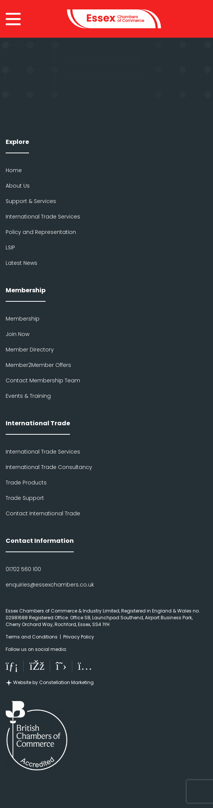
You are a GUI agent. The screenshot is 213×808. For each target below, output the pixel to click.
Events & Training (28, 396)
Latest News (21, 263)
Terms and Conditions (32, 637)
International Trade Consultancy (49, 467)
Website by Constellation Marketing (50, 682)
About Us (18, 185)
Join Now (17, 334)
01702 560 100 (23, 569)
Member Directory (30, 349)
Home (14, 170)
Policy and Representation (41, 232)
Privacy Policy (78, 637)
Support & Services (31, 201)
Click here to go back (106, 75)
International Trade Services (43, 216)
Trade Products (26, 482)
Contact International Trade (43, 513)
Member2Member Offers (38, 365)
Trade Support (25, 498)
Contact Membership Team (43, 380)
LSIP (10, 247)
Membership (23, 318)
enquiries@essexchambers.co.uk (50, 584)
